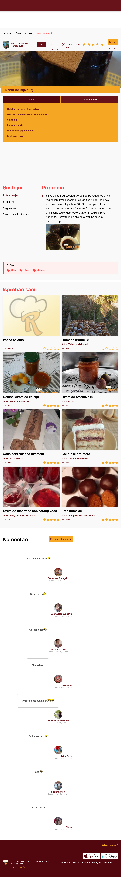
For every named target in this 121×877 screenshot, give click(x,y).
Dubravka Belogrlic (58, 578)
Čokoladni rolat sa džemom (31, 436)
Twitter (76, 862)
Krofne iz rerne (15, 136)
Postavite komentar (61, 539)
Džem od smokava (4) (90, 379)
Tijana (68, 827)
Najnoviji (31, 99)
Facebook (65, 862)
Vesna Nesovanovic (61, 613)
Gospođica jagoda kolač (20, 130)
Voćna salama (31, 322)
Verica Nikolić (58, 649)
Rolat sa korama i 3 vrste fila (23, 109)
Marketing (14, 863)
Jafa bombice (90, 494)
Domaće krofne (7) (90, 322)
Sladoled (12, 119)
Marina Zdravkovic (58, 720)
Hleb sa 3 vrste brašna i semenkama (27, 114)
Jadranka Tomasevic (19, 44)
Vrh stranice (109, 845)
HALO (22, 867)
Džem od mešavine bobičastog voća (31, 494)
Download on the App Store (91, 856)
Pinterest (108, 862)
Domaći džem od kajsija (31, 379)
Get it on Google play (109, 856)
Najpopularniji (89, 99)
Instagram (96, 862)
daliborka (67, 685)
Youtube (86, 862)
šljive (13, 270)
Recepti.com (60, 5)
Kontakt (23, 863)
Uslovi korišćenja (42, 861)
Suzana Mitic (58, 791)
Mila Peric (66, 756)
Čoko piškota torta (90, 436)
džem (26, 270)
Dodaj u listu (112, 43)
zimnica (41, 270)
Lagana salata (15, 125)
